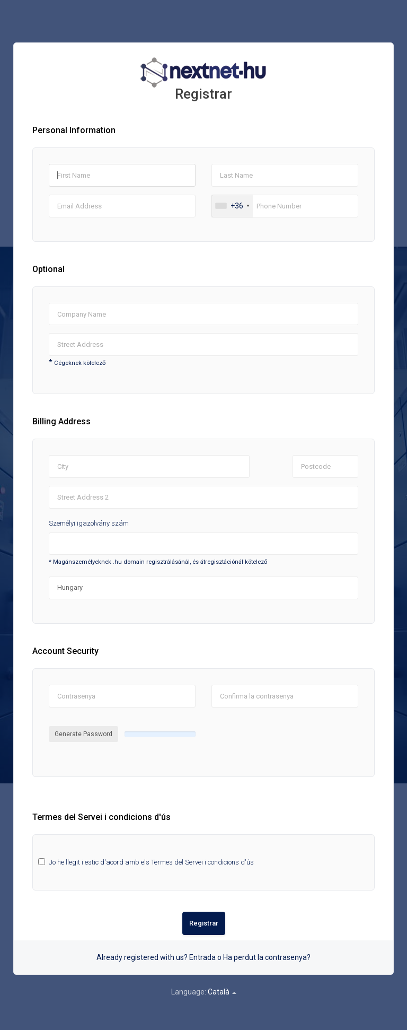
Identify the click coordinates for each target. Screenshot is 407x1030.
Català (222, 992)
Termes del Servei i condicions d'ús (202, 862)
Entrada (202, 957)
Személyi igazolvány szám (89, 523)
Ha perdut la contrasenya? (267, 957)
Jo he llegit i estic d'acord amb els (151, 862)
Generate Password (83, 734)
